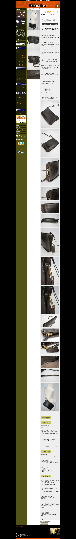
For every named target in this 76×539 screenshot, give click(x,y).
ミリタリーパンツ (20, 73)
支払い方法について (19, 127)
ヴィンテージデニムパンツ (21, 79)
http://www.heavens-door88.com (22, 533)
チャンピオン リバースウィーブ (21, 56)
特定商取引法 (19, 135)
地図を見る (18, 529)
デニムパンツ (19, 74)
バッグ (18, 96)
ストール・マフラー (20, 104)
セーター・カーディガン (21, 57)
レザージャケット (20, 61)
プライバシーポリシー (19, 129)
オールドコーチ (35, 8)
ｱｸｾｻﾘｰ (18, 102)
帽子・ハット (19, 103)
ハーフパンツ (19, 80)
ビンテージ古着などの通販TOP (21, 534)
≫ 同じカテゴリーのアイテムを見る (50, 24)
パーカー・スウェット (20, 54)
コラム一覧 (18, 133)
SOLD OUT (19, 113)
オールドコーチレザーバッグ (21, 98)
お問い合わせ (18, 131)
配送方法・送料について (21, 136)
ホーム (28, 8)
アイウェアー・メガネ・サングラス (21, 107)
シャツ (18, 52)
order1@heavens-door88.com (22, 532)
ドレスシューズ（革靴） (21, 87)
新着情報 (17, 125)
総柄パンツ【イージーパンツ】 (21, 76)
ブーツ (18, 88)
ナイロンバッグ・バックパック (21, 100)
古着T (18, 51)
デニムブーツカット (20, 78)
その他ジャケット (20, 65)
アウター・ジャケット (20, 60)
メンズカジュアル (21, 149)
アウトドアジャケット (20, 64)
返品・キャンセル (20, 139)
